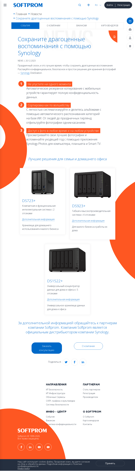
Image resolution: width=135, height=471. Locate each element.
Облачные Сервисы (55, 397)
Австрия (88, 5)
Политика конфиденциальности (61, 424)
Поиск (79, 5)
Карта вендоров (109, 25)
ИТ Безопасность (54, 389)
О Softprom (92, 411)
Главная (21, 14)
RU (96, 5)
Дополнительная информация (38, 219)
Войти (110, 5)
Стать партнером (91, 389)
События (25, 25)
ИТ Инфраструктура (55, 393)
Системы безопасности (57, 404)
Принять (110, 463)
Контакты (87, 424)
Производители (90, 397)
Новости (36, 14)
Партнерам (91, 384)
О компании (53, 25)
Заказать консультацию (46, 348)
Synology (25, 72)
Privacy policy (24, 468)
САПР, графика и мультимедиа (60, 400)
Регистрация (123, 5)
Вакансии (81, 25)
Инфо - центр (56, 411)
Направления (56, 384)
